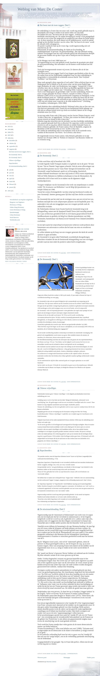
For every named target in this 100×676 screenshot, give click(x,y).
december (12, 140)
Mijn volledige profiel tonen (16, 261)
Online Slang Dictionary (17, 207)
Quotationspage (14, 212)
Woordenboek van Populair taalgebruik (21, 199)
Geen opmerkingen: (74, 253)
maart (11, 181)
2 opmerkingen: (72, 653)
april (10, 178)
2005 (9, 191)
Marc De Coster (23, 229)
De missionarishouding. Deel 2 (52, 509)
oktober (11, 143)
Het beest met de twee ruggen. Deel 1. (55, 25)
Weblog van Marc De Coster (40, 9)
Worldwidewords (15, 220)
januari (11, 187)
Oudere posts (91, 657)
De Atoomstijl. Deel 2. (49, 156)
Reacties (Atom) (51, 661)
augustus (12, 149)
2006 (9, 138)
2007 (9, 135)
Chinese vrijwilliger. (48, 388)
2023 (9, 126)
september (12, 146)
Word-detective (14, 217)
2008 (9, 132)
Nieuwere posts (42, 657)
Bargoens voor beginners (17, 202)
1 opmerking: (71, 149)
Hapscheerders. (46, 450)
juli (10, 170)
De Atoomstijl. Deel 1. (49, 259)
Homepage (67, 657)
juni (10, 173)
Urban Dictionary (15, 215)
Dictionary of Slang (15, 205)
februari (11, 184)
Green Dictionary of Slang (17, 210)
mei (10, 175)
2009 (9, 129)
